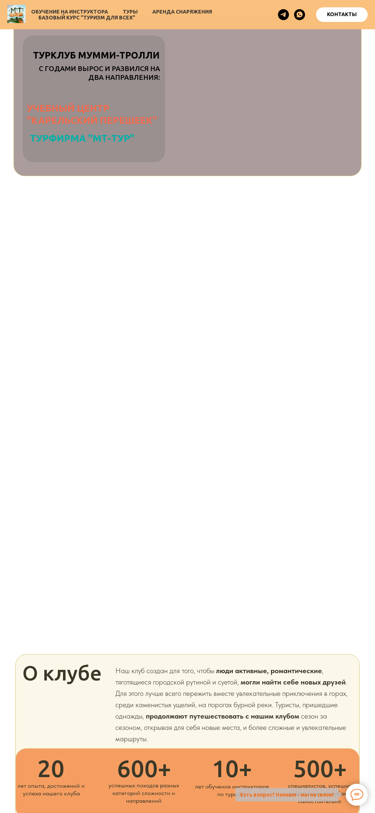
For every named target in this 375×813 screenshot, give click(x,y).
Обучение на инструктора (69, 12)
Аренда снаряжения (182, 12)
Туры (130, 12)
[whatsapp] (299, 14)
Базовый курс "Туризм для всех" (86, 17)
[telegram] (283, 14)
